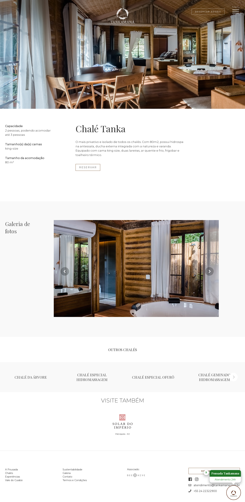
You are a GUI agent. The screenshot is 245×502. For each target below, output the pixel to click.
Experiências (12, 476)
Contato (67, 476)
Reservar (88, 167)
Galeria (67, 473)
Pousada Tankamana (225, 473)
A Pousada (11, 469)
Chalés (9, 473)
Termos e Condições (75, 480)
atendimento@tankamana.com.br (217, 485)
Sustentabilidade (72, 469)
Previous (65, 271)
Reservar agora (208, 11)
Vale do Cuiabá (13, 480)
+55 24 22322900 (205, 491)
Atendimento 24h (225, 479)
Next (209, 271)
